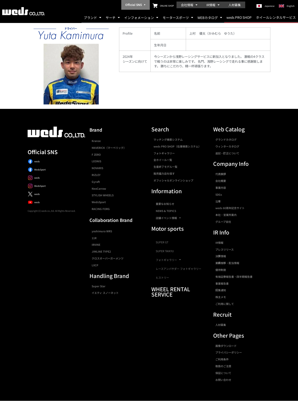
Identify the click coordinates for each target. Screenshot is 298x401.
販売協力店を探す (164, 173)
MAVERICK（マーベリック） (109, 147)
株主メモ (220, 297)
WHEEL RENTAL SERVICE (170, 291)
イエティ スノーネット (105, 293)
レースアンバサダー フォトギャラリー (178, 269)
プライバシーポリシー (228, 352)
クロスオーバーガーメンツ (107, 258)
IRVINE (96, 244)
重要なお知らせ (165, 204)
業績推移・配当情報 (227, 263)
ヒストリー (162, 278)
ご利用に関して (224, 304)
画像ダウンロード (226, 346)
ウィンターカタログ (227, 146)
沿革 (218, 201)
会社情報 (189, 5)
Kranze (96, 141)
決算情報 (220, 256)
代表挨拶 (220, 174)
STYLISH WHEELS (103, 195)
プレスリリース (224, 249)
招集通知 (220, 290)
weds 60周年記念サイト (230, 208)
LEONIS (96, 161)
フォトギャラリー (164, 153)
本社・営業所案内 (226, 215)
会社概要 (220, 181)
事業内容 (220, 187)
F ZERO (96, 154)
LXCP (95, 265)
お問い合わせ (223, 380)
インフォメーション (141, 17)
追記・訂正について (227, 153)
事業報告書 (222, 283)
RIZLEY (96, 175)
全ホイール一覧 (163, 160)
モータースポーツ (178, 17)
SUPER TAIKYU (165, 251)
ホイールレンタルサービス (276, 17)
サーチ (113, 17)
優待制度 (220, 270)
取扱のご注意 (223, 366)
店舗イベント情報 (168, 217)
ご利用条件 (222, 359)
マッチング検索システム (168, 139)
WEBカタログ (209, 17)
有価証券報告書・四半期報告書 (233, 276)
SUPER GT (162, 242)
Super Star (98, 286)
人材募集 (234, 5)
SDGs (218, 194)
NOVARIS (97, 168)
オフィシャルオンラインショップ (173, 180)
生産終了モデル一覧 (165, 166)
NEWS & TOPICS (166, 211)
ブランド (92, 17)
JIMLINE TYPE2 (101, 251)
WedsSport (99, 202)
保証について (223, 373)
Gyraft (96, 181)
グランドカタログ (226, 139)
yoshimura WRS (102, 231)
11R (94, 238)
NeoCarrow (99, 188)
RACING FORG (101, 209)
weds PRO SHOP (239, 17)
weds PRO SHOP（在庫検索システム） (177, 146)
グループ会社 (223, 221)
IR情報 (213, 5)
